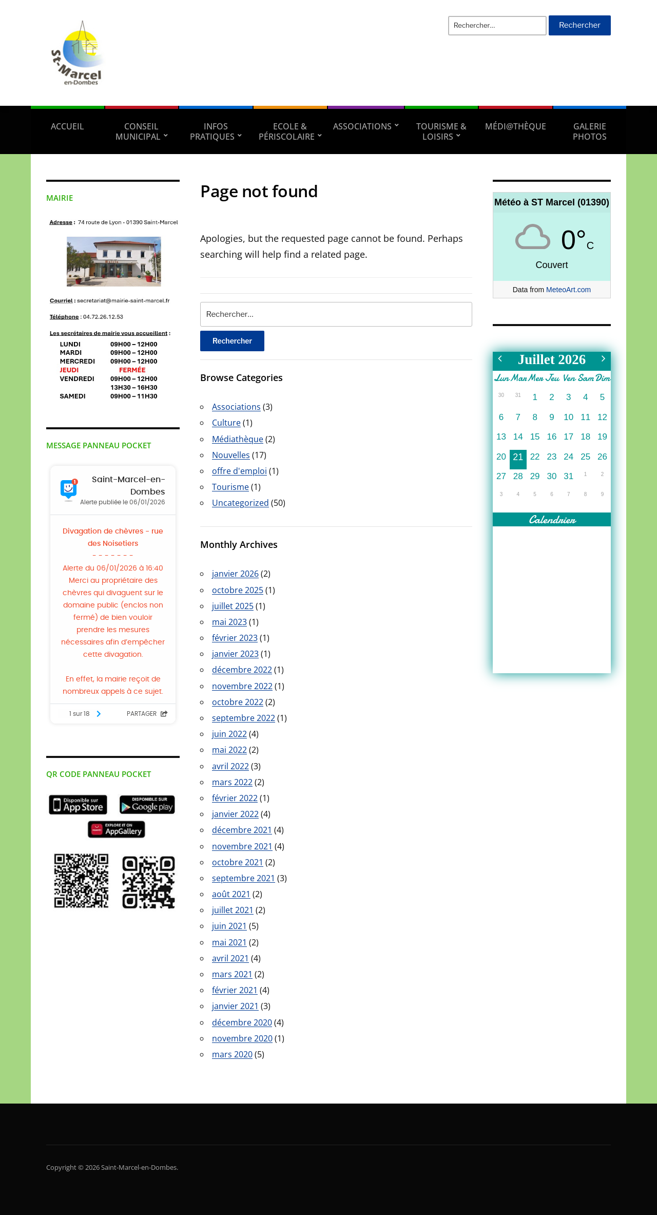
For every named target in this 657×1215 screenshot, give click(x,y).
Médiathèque (237, 439)
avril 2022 (230, 766)
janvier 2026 (235, 573)
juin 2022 (229, 733)
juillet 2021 (233, 910)
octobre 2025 (237, 590)
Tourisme (230, 486)
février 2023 (235, 637)
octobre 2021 (237, 862)
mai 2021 (229, 942)
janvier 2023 (235, 653)
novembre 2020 (242, 1038)
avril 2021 (230, 958)
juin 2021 (229, 926)
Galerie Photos (590, 131)
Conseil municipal (138, 131)
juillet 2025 (233, 606)
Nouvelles (231, 455)
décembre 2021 (242, 830)
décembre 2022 (242, 669)
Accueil (67, 126)
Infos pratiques (212, 131)
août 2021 (231, 894)
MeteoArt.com (568, 290)
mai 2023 (229, 622)
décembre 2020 (242, 1022)
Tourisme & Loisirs (441, 131)
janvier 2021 (235, 1006)
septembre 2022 (243, 718)
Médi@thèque (515, 126)
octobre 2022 (237, 702)
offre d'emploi (239, 471)
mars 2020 (232, 1054)
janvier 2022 (235, 814)
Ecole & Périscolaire (287, 131)
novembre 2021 (242, 846)
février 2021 (235, 990)
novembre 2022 (242, 686)
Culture (226, 422)
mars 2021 (232, 974)
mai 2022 (229, 749)
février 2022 (235, 798)
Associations (362, 126)
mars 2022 (232, 782)
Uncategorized (240, 502)
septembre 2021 (243, 878)
